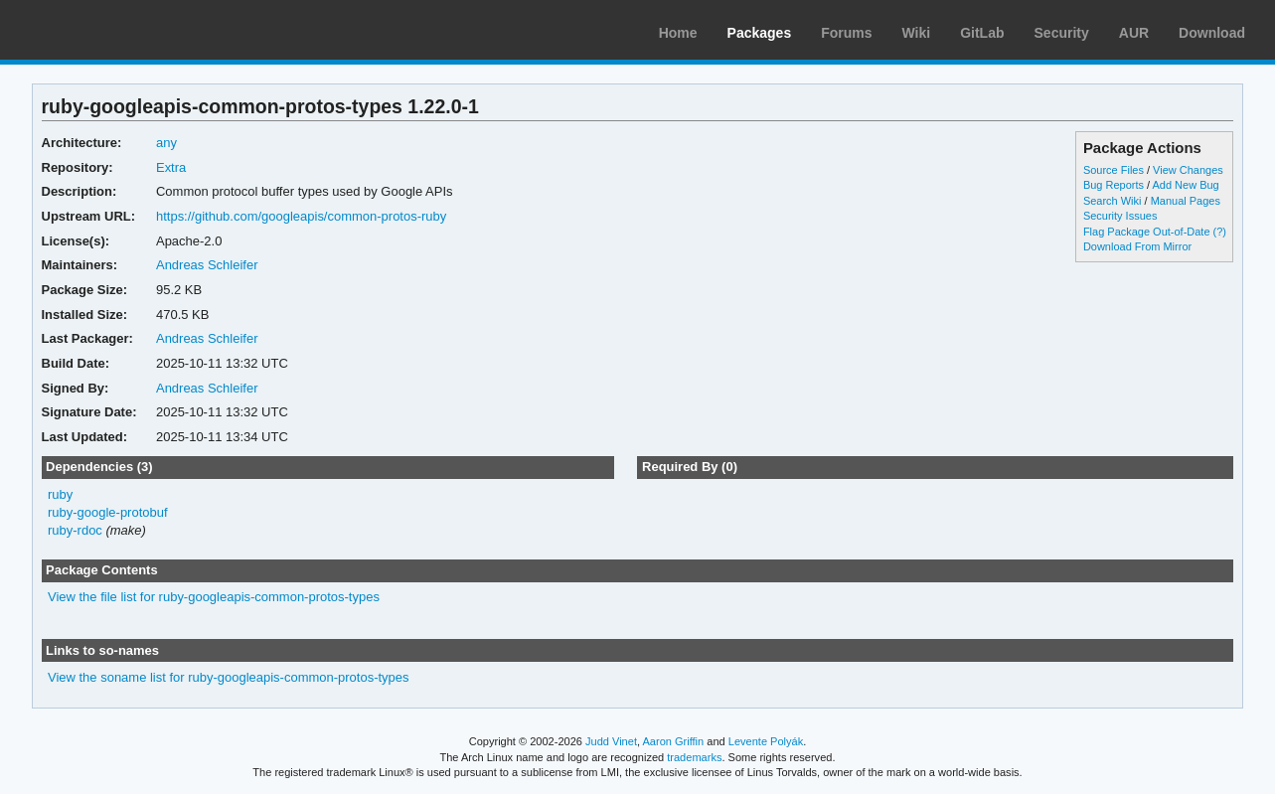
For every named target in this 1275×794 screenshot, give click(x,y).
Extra (171, 167)
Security (1062, 33)
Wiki (916, 33)
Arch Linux (109, 30)
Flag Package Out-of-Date (1146, 232)
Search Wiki (1112, 201)
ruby (60, 494)
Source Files (1113, 170)
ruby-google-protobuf (108, 512)
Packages (759, 33)
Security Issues (1120, 216)
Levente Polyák (765, 741)
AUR (1134, 33)
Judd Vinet (611, 741)
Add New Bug (1186, 185)
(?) (1219, 232)
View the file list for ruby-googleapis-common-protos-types (214, 596)
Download (1212, 33)
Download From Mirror (1137, 246)
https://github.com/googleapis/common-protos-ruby (301, 216)
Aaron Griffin (673, 741)
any (166, 142)
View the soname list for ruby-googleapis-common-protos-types (228, 677)
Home (678, 33)
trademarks (694, 757)
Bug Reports (1113, 185)
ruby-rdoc (75, 530)
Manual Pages (1185, 201)
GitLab (982, 33)
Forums (846, 33)
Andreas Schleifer (207, 264)
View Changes (1188, 170)
